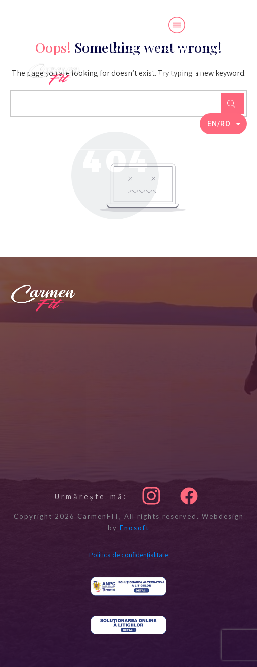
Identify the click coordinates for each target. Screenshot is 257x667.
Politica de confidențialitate (128, 554)
